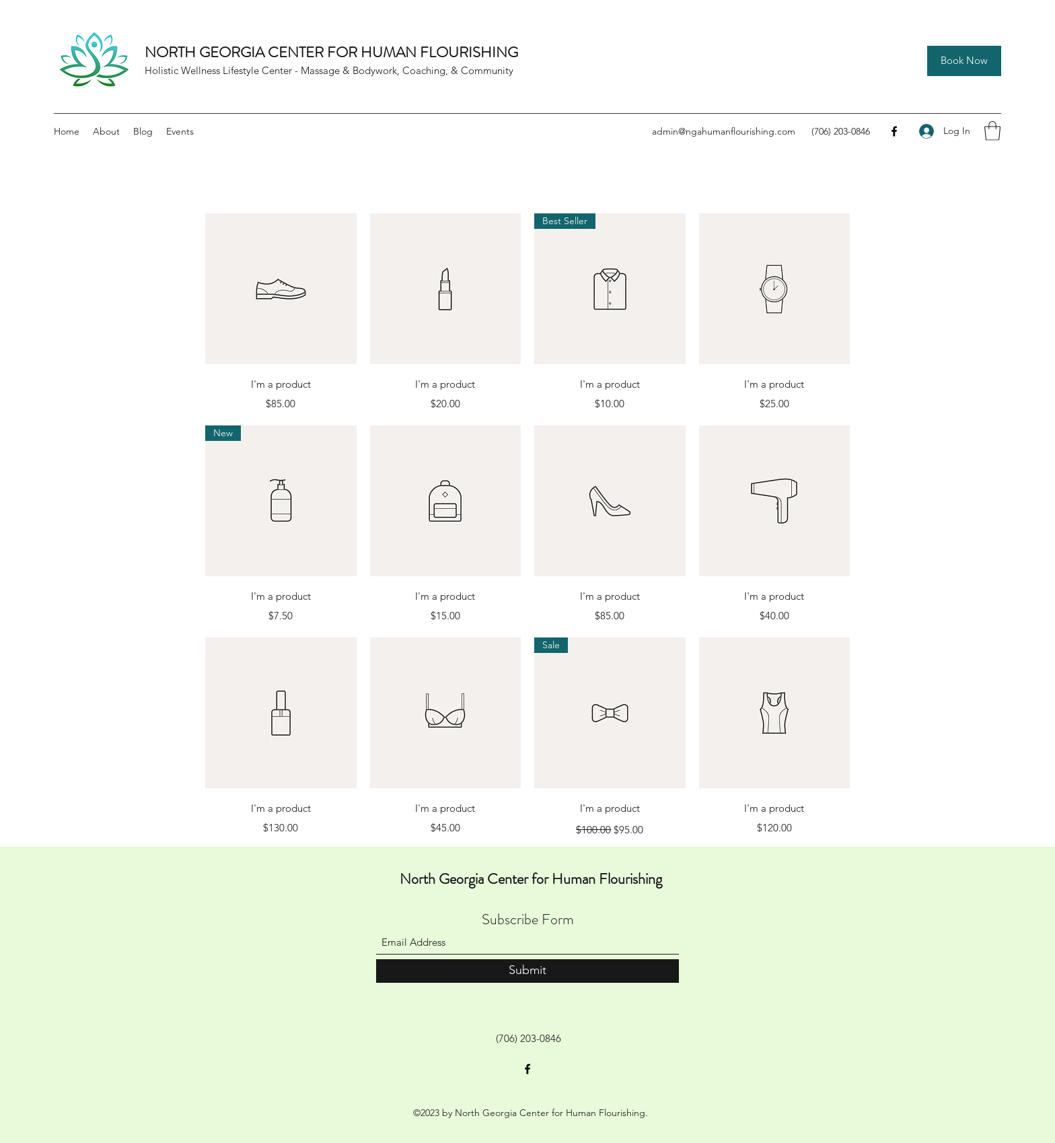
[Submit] (527, 971)
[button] (992, 131)
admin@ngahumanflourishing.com (723, 131)
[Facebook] (894, 131)
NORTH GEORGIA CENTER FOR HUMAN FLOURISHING (331, 52)
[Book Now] (964, 61)
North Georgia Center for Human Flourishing (531, 878)
